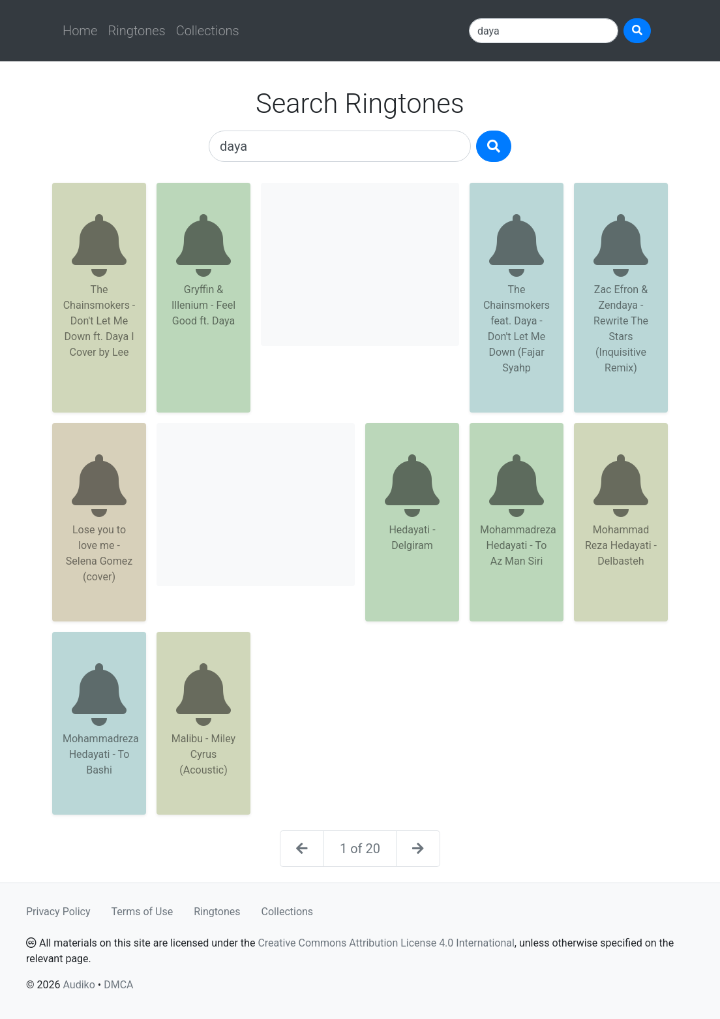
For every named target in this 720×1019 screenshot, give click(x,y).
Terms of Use (142, 911)
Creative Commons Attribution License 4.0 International (386, 943)
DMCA (118, 985)
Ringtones (136, 31)
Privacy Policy (58, 911)
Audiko (79, 985)
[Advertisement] (360, 264)
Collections (207, 31)
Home (80, 31)
